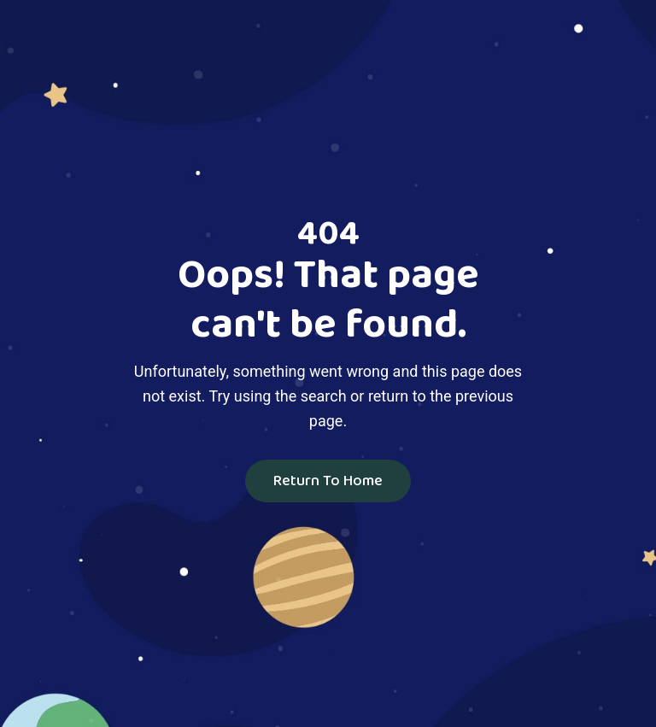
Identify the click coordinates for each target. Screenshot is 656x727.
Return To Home (328, 481)
